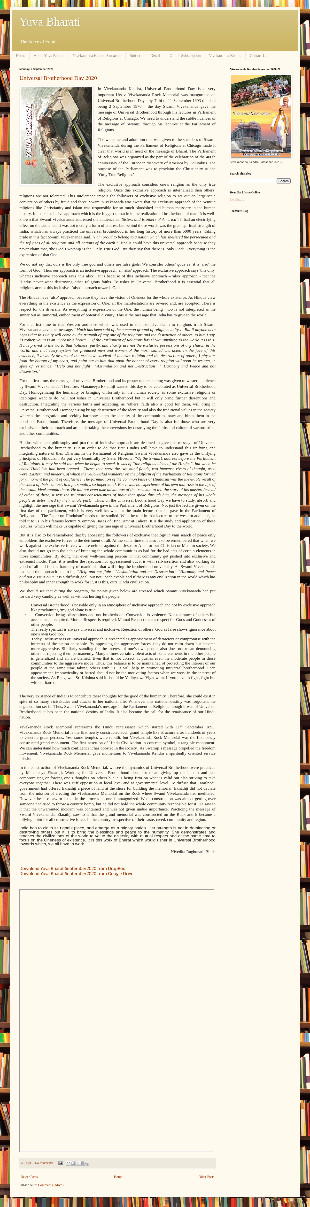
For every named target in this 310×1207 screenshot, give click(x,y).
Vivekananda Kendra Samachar (97, 55)
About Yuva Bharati (49, 55)
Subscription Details (145, 55)
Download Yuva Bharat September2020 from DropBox (72, 868)
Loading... (237, 199)
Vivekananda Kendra (225, 55)
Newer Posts (29, 1177)
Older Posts (206, 1177)
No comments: (44, 1163)
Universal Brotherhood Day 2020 (58, 78)
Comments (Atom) (50, 1185)
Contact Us (258, 55)
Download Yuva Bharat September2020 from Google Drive (76, 873)
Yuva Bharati (49, 21)
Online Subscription (185, 55)
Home (20, 55)
